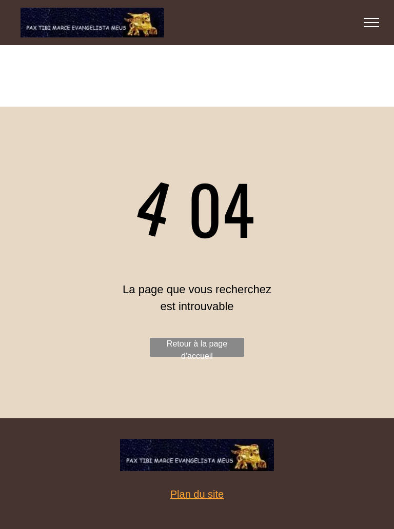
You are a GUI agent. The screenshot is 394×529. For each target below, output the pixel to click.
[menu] (371, 22)
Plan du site (197, 494)
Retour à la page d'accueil (197, 348)
